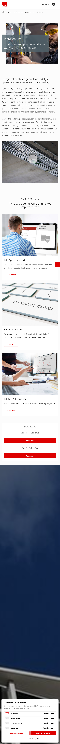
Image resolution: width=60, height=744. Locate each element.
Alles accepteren (43, 733)
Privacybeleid (35, 739)
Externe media (16, 723)
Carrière (23, 739)
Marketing (15, 728)
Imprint (29, 739)
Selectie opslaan (16, 733)
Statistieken (15, 718)
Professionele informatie (22, 12)
